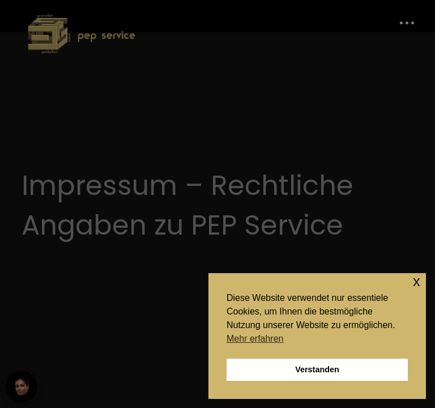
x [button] (416, 281)
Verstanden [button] (317, 369)
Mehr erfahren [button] (255, 338)
